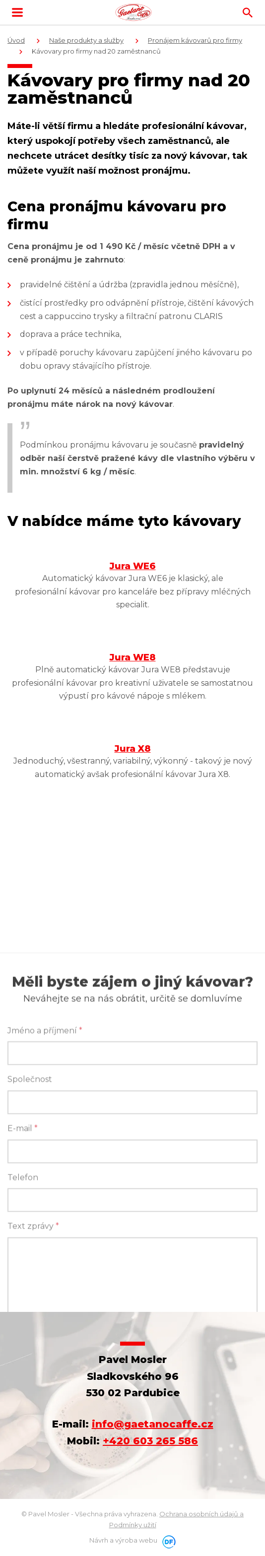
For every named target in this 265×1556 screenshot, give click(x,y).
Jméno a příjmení (44, 1143)
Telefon (22, 1290)
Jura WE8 (133, 657)
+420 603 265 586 (150, 1441)
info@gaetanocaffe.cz (152, 1424)
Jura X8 (133, 748)
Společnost (29, 1192)
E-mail (22, 1241)
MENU (17, 12)
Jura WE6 (133, 566)
